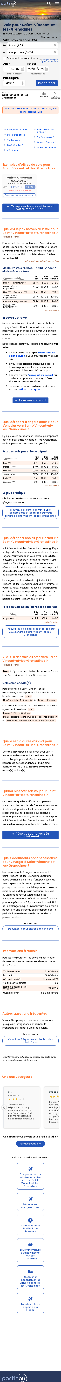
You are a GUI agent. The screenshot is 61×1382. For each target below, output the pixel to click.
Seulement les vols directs (20, 58)
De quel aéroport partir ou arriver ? (50, 60)
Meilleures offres (16, 134)
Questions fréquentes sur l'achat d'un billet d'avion (30, 1041)
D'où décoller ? (15, 145)
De (4, 45)
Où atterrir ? (13, 150)
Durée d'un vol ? (45, 137)
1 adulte (9, 83)
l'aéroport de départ (40, 375)
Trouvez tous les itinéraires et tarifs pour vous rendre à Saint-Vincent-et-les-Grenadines (30, 631)
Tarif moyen (13, 140)
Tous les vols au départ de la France (30, 1307)
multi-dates (14, 74)
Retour (31, 64)
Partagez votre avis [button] (30, 1143)
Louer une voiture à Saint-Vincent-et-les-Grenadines (30, 1254)
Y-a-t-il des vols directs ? (45, 130)
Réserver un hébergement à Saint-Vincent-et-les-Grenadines (30, 1281)
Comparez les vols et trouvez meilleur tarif (32, 207)
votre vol (32, 400)
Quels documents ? (47, 147)
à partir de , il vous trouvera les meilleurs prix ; (33, 356)
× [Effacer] (55, 45)
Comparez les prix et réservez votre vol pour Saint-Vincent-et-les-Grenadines (30, 1180)
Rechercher (46, 83)
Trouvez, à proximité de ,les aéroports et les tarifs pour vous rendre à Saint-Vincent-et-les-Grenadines (30, 512)
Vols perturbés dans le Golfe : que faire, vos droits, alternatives (31, 110)
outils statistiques (29, 389)
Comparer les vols (17, 129)
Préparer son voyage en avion (30, 1206)
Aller (6, 64)
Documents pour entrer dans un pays (30, 928)
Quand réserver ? (46, 142)
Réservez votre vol (32, 835)
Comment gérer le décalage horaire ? (30, 1228)
